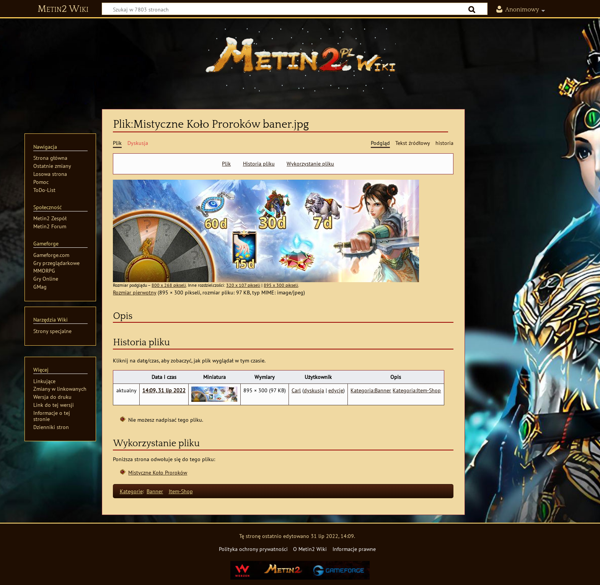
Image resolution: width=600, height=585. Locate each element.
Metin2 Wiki (63, 9)
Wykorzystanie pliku (310, 163)
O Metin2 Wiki (310, 548)
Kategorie (131, 491)
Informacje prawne (354, 548)
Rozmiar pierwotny (134, 292)
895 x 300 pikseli (281, 285)
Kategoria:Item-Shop (417, 390)
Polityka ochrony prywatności (253, 548)
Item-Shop (181, 491)
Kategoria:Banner (371, 390)
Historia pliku (259, 163)
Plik (226, 163)
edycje (335, 390)
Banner (155, 491)
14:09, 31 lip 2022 (164, 390)
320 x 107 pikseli (243, 285)
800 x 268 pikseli (169, 285)
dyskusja (314, 390)
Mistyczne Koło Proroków (157, 472)
